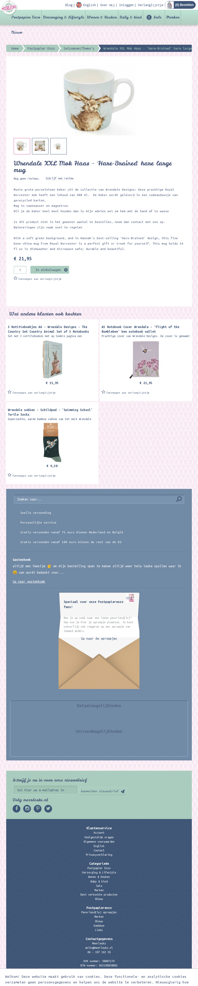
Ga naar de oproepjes (99, 638)
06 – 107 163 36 (99, 952)
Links (99, 930)
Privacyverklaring (99, 854)
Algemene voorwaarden (99, 841)
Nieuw (16, 32)
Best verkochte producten (99, 894)
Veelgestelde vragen (99, 837)
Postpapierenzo (99, 907)
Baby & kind (131, 17)
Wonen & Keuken (102, 17)
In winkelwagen (48, 270)
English (99, 846)
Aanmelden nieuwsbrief (100, 791)
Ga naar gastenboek (29, 581)
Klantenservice (99, 828)
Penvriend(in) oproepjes (99, 912)
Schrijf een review (59, 178)
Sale (157, 17)
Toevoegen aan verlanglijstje (40, 278)
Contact (99, 850)
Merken (172, 17)
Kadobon (99, 925)
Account (99, 832)
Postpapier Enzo (25, 17)
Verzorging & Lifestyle (63, 17)
